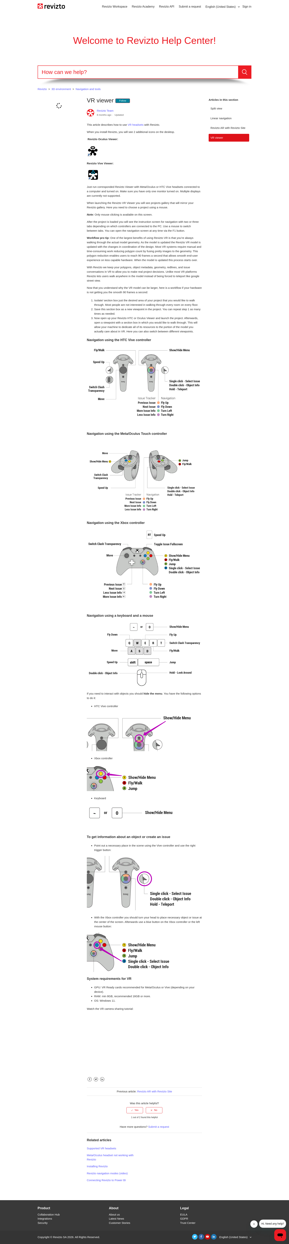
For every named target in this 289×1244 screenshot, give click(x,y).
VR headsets (136, 124)
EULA (183, 1214)
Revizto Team (105, 110)
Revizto (42, 89)
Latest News (116, 1218)
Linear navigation (220, 118)
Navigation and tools (88, 89)
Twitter (96, 1082)
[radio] (134, 1110)
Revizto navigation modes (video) (107, 1173)
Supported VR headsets (101, 1148)
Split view (216, 108)
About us (114, 1214)
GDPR (184, 1218)
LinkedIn (102, 1082)
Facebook (89, 1082)
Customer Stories (119, 1222)
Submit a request (190, 6)
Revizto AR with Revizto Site (227, 127)
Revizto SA (60, 1237)
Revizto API (166, 6)
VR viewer (216, 137)
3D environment (61, 89)
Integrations (45, 1218)
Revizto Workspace (114, 6)
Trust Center (187, 1222)
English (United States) (221, 6)
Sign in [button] (246, 6)
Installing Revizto (97, 1166)
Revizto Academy (143, 6)
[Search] (138, 72)
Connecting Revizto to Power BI (106, 1180)
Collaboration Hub (49, 1214)
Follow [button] (122, 100)
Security (43, 1222)
